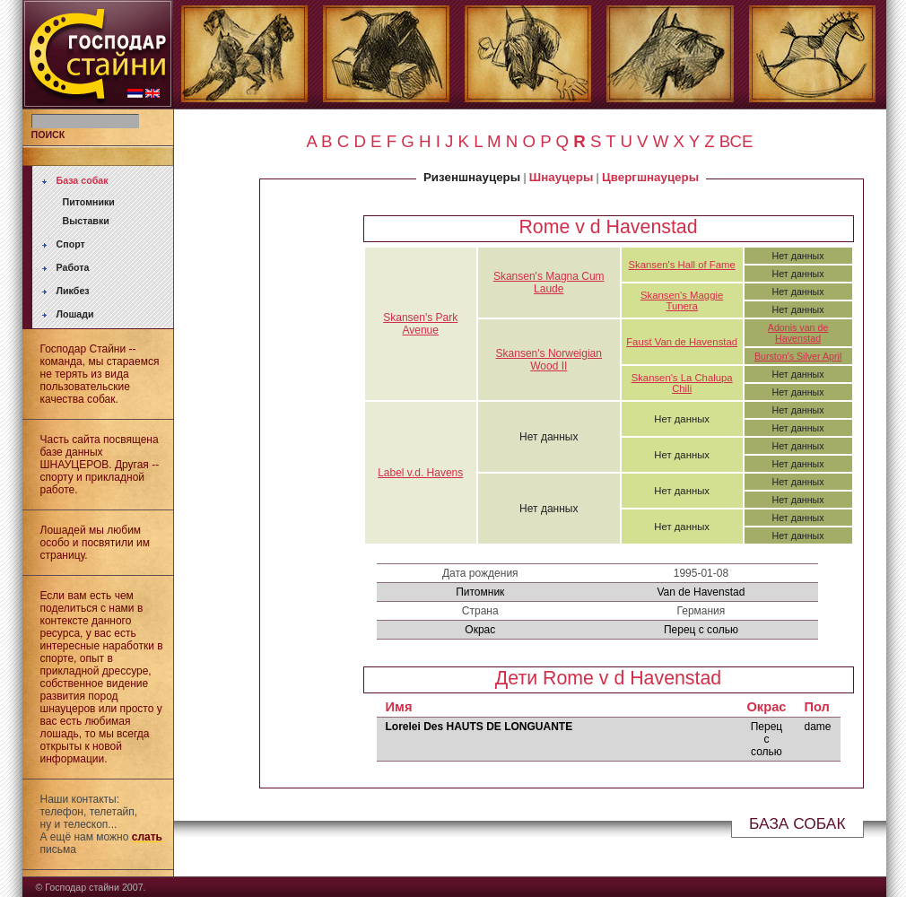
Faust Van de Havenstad (681, 341)
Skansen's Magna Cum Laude (549, 282)
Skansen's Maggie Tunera (681, 300)
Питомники (89, 201)
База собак (83, 180)
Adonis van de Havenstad (798, 333)
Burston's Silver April (797, 356)
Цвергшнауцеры (650, 177)
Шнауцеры (561, 177)
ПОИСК (48, 134)
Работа (73, 267)
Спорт (71, 244)
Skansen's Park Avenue (420, 323)
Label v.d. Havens (420, 472)
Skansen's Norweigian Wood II (549, 359)
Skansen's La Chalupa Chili (682, 383)
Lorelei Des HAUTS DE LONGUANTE (479, 726)
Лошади (75, 314)
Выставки (86, 220)
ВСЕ (736, 141)
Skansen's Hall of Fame (682, 264)
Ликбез (73, 290)
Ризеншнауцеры (471, 177)
